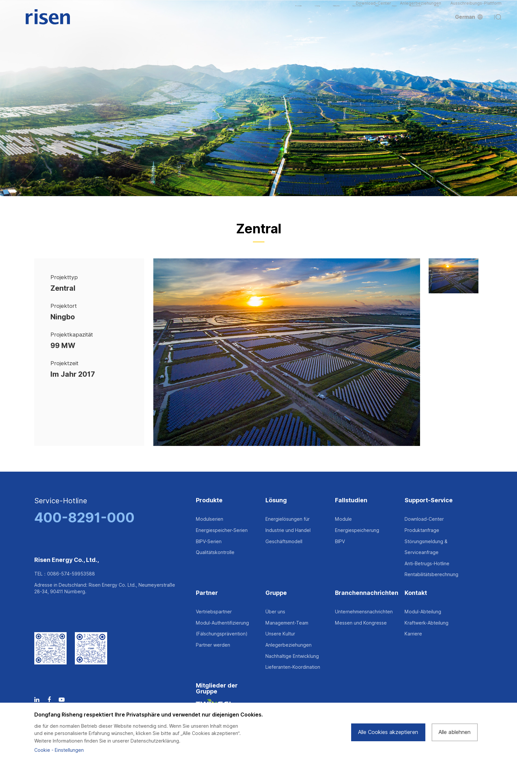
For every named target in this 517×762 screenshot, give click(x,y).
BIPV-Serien (209, 541)
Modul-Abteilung (423, 611)
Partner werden (213, 645)
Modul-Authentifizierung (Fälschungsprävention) (222, 628)
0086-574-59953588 (71, 573)
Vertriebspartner (214, 611)
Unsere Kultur (280, 633)
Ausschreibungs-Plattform (476, 9)
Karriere (413, 633)
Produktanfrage (422, 530)
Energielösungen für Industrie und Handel (288, 524)
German (469, 27)
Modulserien (209, 519)
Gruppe (276, 593)
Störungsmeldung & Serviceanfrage (426, 547)
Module (343, 519)
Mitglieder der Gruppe (217, 689)
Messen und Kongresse (361, 623)
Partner (207, 593)
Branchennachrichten (366, 593)
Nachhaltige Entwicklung (292, 656)
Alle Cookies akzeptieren (388, 732)
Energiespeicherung (357, 530)
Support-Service (429, 500)
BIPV (340, 541)
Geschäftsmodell (283, 541)
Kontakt (416, 593)
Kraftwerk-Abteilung (426, 623)
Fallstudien (351, 500)
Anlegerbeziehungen (420, 9)
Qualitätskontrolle (215, 552)
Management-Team (286, 623)
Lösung (276, 500)
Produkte (209, 500)
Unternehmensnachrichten (364, 611)
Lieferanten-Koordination (292, 667)
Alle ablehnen (455, 732)
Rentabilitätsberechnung (431, 574)
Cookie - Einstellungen (59, 750)
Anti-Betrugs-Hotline (427, 563)
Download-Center (373, 9)
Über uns (275, 611)
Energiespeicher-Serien (222, 530)
